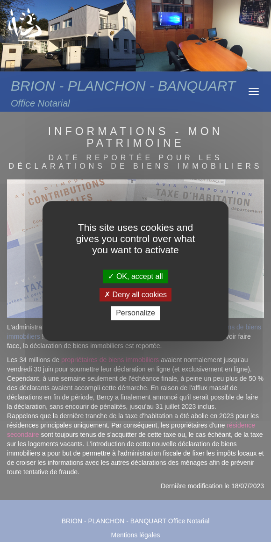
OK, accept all (135, 276)
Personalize (135, 313)
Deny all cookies (135, 295)
